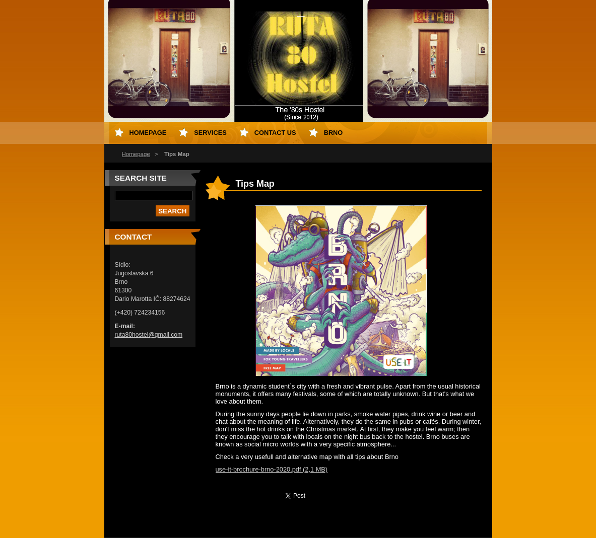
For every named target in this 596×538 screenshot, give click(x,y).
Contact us (275, 132)
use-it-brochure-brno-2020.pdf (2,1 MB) (272, 469)
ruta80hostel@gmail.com (149, 334)
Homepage (136, 154)
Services (210, 132)
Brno (333, 132)
